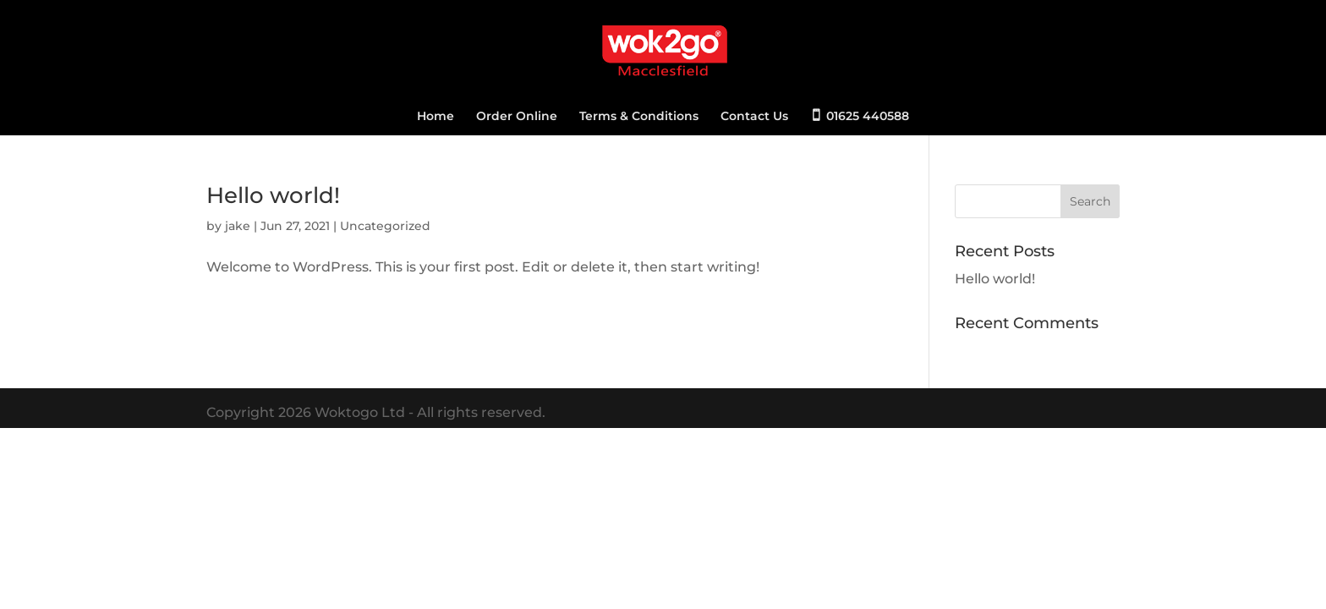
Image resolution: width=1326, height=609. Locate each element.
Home (435, 116)
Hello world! (273, 195)
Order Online (516, 116)
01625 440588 (867, 116)
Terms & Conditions (639, 116)
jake (237, 225)
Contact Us (754, 116)
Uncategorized (385, 225)
